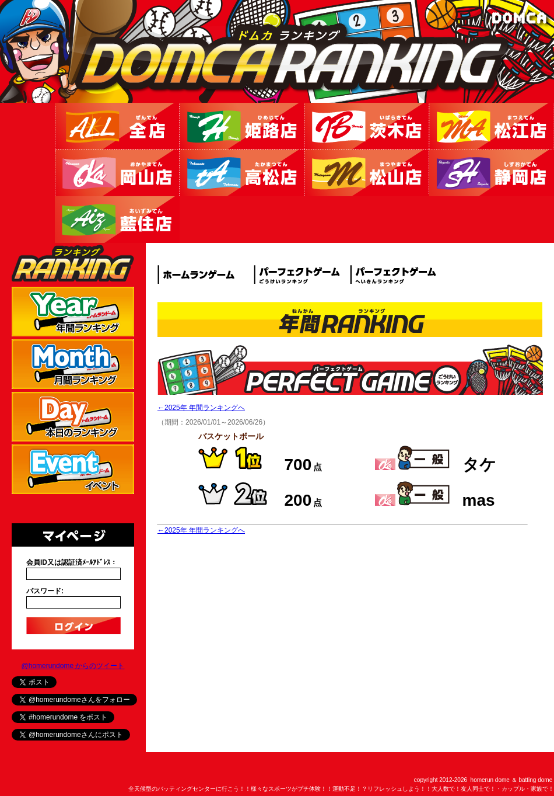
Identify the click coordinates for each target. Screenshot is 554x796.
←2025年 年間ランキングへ (201, 408)
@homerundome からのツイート (73, 666)
